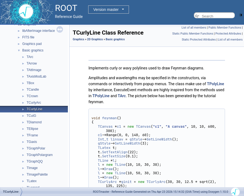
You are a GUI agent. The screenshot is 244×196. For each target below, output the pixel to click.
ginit (126, 181)
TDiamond (34, 122)
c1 (119, 126)
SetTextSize (113, 156)
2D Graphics (95, 39)
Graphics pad (32, 44)
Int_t (103, 139)
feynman (109, 118)
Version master (106, 9)
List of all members (194, 27)
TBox (30, 83)
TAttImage (34, 70)
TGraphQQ (35, 161)
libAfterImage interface (38, 31)
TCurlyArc (34, 103)
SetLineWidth (127, 143)
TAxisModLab (36, 76)
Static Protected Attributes (199, 39)
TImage (32, 168)
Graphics (78, 39)
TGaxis (32, 142)
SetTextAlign (115, 152)
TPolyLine (215, 84)
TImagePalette (37, 174)
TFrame (32, 135)
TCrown (32, 96)
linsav (116, 139)
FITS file (28, 37)
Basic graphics (32, 50)
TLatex (32, 181)
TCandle (33, 89)
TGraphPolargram (40, 155)
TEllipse (32, 129)
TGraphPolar (36, 148)
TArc (30, 57)
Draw (108, 169)
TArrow (32, 63)
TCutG (31, 116)
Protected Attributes (228, 33)
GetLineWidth (159, 139)
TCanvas (105, 126)
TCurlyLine (34, 109)
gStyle (135, 139)
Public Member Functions (224, 27)
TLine (103, 160)
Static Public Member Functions (192, 33)
